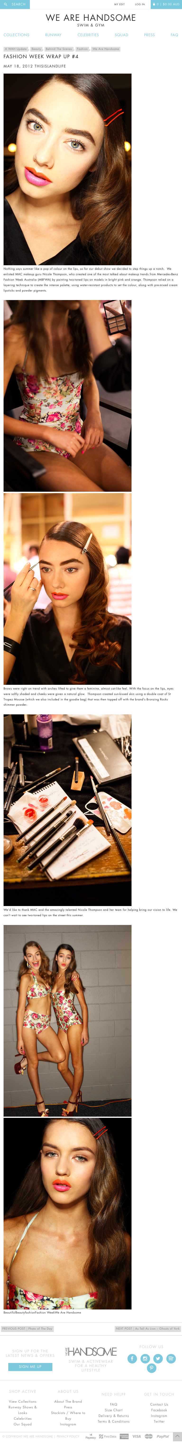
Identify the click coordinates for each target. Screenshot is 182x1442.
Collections (16, 35)
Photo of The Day (27, 1329)
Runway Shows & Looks (23, 1410)
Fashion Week (45, 1312)
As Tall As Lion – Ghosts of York (148, 1329)
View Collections (23, 1401)
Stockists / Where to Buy (68, 1415)
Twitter (159, 1421)
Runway (53, 35)
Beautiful (10, 1312)
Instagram (68, 1424)
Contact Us (159, 1404)
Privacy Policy (68, 1436)
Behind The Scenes (59, 49)
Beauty (36, 49)
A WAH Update (16, 49)
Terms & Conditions (114, 1421)
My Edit (119, 4)
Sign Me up (30, 1367)
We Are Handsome (91, 20)
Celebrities (88, 35)
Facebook (159, 1410)
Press (149, 35)
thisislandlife (50, 66)
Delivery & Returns (113, 1416)
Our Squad (23, 1424)
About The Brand (68, 1401)
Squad (121, 35)
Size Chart (114, 1410)
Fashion (82, 49)
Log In (140, 4)
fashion (30, 1312)
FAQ (174, 35)
